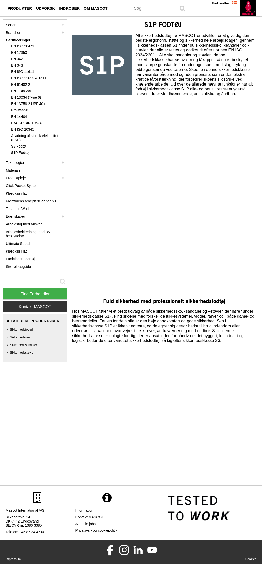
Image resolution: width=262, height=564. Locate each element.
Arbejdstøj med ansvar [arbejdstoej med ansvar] (24, 224)
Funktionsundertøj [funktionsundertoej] (20, 259)
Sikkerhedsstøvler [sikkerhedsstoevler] (22, 352)
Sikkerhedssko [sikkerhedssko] (20, 337)
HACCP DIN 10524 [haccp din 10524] (26, 123)
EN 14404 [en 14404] (19, 116)
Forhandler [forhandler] (220, 3)
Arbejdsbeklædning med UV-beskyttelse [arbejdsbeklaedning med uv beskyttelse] (28, 234)
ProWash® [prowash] (19, 110)
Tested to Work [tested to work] (18, 209)
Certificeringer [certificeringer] (18, 40)
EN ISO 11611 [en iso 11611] (22, 72)
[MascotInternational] (152, 550)
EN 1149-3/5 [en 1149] (21, 91)
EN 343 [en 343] (17, 65)
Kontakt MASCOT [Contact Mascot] (35, 307)
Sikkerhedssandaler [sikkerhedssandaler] (23, 345)
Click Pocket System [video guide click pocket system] (22, 186)
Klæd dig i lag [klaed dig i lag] (17, 193)
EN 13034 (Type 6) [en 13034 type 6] (26, 97)
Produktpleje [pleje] (16, 178)
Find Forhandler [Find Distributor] (35, 294)
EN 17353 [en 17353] (19, 52)
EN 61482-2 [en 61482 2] (20, 84)
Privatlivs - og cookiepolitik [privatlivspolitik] (96, 530)
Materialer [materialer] (14, 170)
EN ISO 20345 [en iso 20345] (22, 129)
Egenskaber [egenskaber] (15, 216)
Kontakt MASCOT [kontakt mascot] (89, 517)
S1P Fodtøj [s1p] (20, 153)
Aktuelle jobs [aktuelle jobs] (85, 524)
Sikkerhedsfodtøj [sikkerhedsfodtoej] (21, 329)
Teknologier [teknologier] (15, 163)
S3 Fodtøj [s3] (19, 146)
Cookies (250, 559)
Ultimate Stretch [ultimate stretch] (18, 244)
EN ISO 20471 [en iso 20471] (22, 46)
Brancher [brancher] (13, 32)
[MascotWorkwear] (110, 550)
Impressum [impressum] (13, 559)
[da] (248, 8)
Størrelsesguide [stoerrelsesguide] (18, 267)
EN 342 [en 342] (17, 59)
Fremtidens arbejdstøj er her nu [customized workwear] (31, 201)
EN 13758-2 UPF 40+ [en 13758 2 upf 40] (28, 104)
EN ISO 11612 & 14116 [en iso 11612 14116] (29, 78)
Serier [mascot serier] (10, 25)
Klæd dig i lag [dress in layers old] (17, 251)
